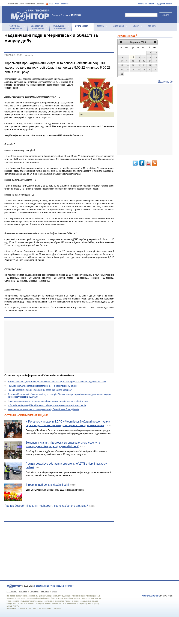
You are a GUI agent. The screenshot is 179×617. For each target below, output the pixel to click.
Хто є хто (152, 26)
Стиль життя (81, 26)
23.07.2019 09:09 (13, 55)
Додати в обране (164, 4)
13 (139, 61)
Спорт (136, 26)
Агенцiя (29, 55)
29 (150, 69)
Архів (54, 591)
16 (156, 61)
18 (127, 65)
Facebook (64, 4)
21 (144, 65)
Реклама (23, 591)
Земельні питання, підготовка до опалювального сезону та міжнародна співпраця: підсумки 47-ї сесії (57, 381)
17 (122, 65)
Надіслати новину (146, 4)
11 (127, 61)
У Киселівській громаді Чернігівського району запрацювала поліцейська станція (47, 405)
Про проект (12, 591)
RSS (51, 4)
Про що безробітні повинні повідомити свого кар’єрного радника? (40, 390)
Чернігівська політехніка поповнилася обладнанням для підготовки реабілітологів (48, 401)
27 (139, 69)
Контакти (45, 591)
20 (139, 65)
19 (133, 65)
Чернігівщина (15, 27)
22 (150, 65)
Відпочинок (118, 26)
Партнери (34, 591)
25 (127, 69)
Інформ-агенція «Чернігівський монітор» (31, 14)
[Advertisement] (59, 346)
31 (122, 74)
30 (156, 69)
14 (144, 61)
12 (133, 61)
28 (144, 69)
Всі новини (163, 81)
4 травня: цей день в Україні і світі (47, 484)
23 (156, 65)
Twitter (56, 4)
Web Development (151, 596)
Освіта (100, 26)
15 (150, 61)
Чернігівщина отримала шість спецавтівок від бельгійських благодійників (43, 409)
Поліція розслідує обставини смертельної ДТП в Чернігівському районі (42, 386)
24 (122, 69)
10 (122, 61)
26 (133, 69)
